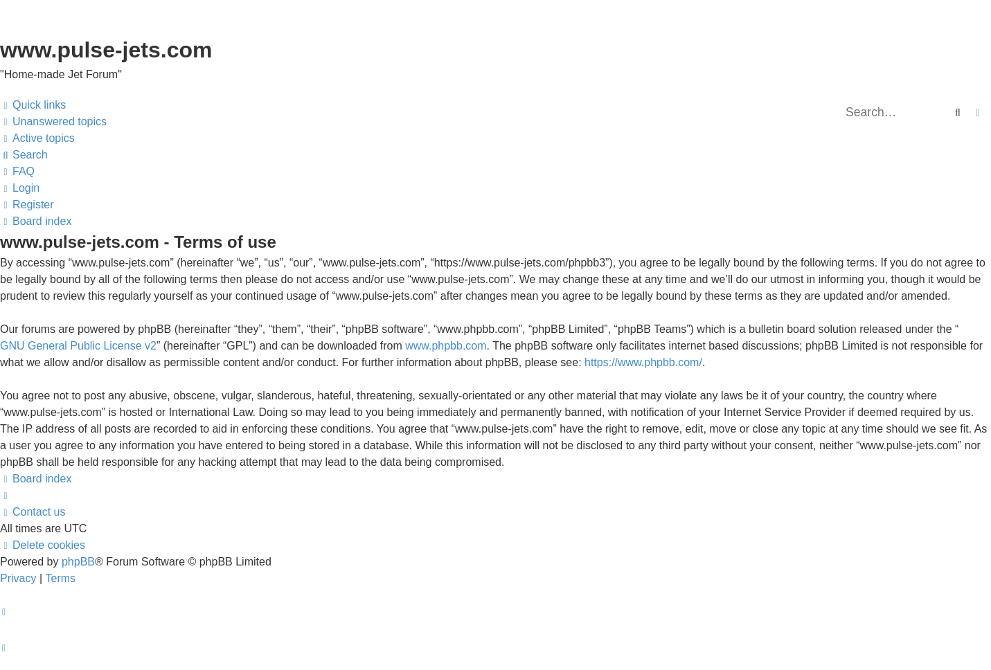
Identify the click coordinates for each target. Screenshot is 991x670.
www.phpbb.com (445, 346)
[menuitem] (53, 122)
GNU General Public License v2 (78, 346)
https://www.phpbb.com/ (643, 362)
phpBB (78, 562)
